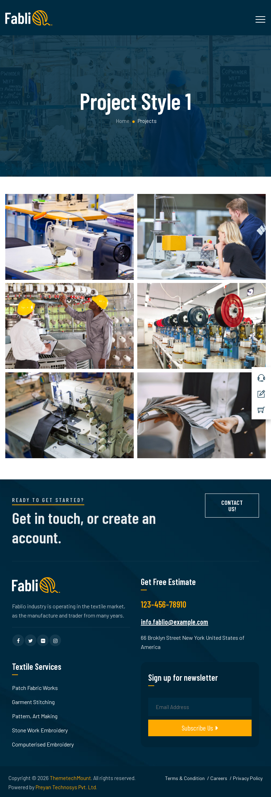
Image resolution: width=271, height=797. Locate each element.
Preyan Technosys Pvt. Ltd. (66, 787)
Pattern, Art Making (35, 716)
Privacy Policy (248, 778)
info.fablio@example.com (174, 622)
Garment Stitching (33, 701)
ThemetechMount (70, 778)
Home (122, 121)
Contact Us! (232, 505)
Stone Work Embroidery (40, 730)
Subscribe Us (200, 728)
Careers (218, 778)
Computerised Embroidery (43, 744)
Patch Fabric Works (35, 687)
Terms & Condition (185, 778)
